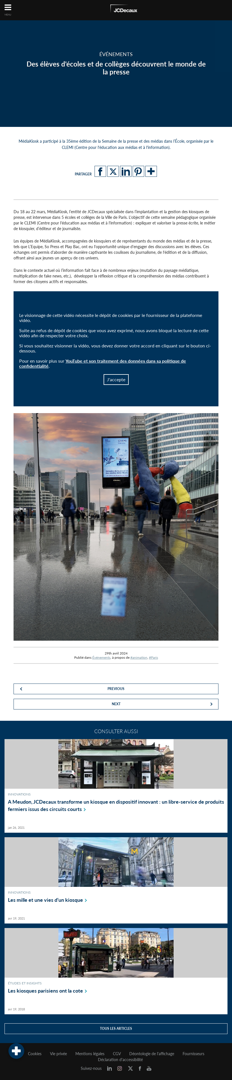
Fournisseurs (193, 1054)
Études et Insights (25, 983)
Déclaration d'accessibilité (120, 1059)
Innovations (19, 794)
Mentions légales (89, 1054)
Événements (101, 657)
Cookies (34, 1054)
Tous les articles (116, 1028)
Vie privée (58, 1054)
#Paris (153, 657)
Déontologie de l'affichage (151, 1054)
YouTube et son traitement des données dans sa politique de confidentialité (102, 363)
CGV (117, 1054)
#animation (138, 657)
